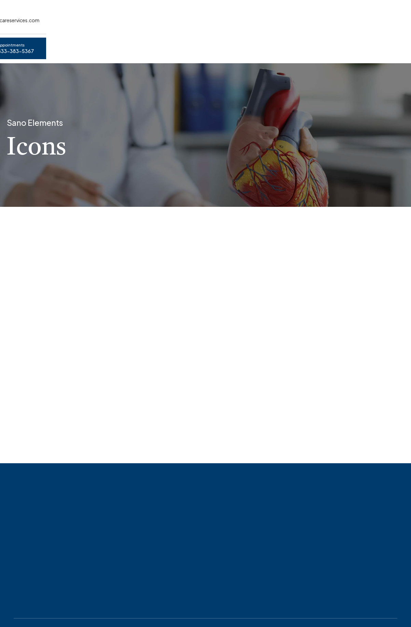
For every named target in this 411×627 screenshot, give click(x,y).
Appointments (57, 45)
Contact (238, 45)
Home (14, 45)
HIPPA (202, 45)
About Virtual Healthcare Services (135, 45)
